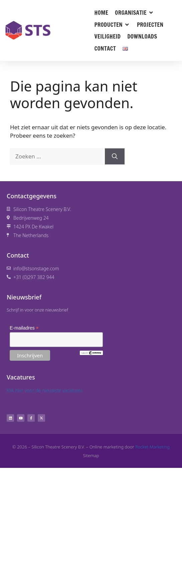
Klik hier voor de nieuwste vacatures (44, 390)
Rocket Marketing (152, 447)
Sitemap (91, 455)
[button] (135, 13)
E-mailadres (24, 328)
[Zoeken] (115, 156)
